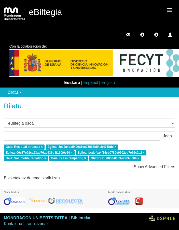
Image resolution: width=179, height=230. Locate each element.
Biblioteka (80, 218)
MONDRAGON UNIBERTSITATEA (35, 218)
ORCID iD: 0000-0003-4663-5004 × (115, 158)
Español (90, 82)
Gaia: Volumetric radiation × (26, 158)
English (108, 82)
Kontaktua (13, 224)
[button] (142, 34)
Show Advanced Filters (154, 167)
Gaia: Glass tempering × (68, 158)
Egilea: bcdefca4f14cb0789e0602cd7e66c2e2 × (111, 152)
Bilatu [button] (14, 92)
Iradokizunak (37, 224)
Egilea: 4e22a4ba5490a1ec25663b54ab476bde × (82, 147)
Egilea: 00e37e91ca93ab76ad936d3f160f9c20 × (39, 152)
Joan (167, 136)
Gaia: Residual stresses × (24, 147)
